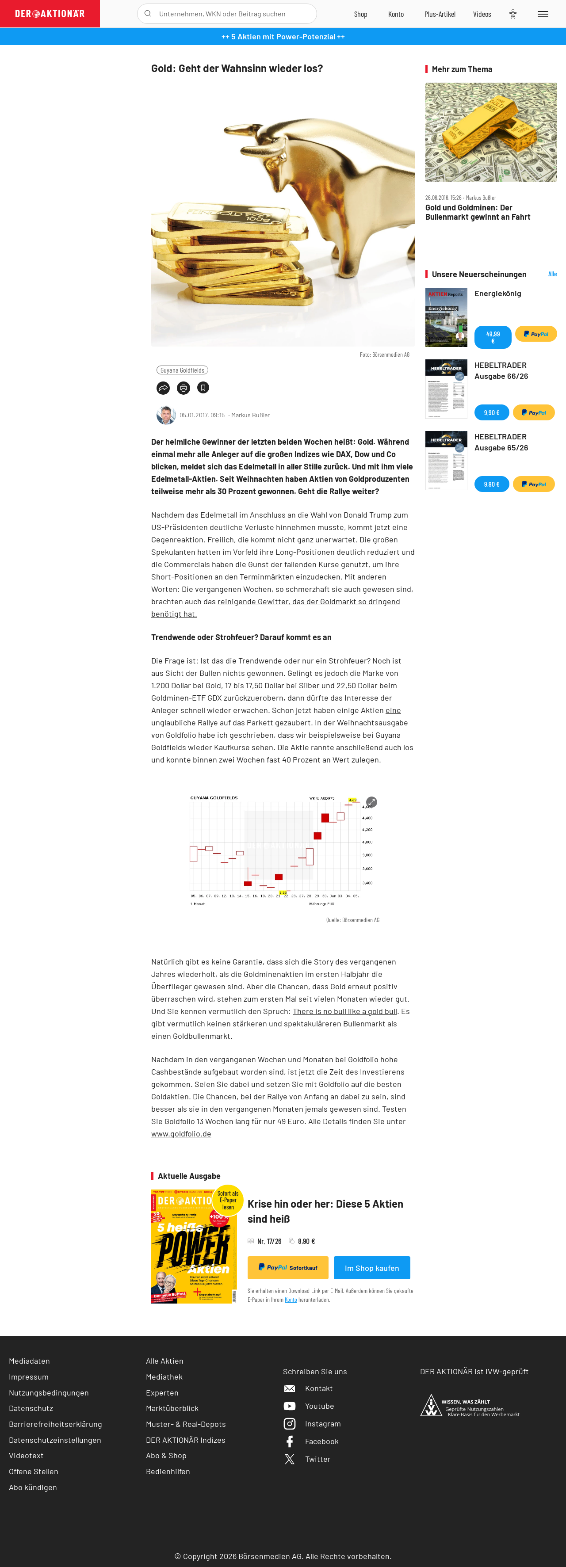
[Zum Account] (396, 13)
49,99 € (493, 337)
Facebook (311, 1441)
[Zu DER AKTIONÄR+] (440, 13)
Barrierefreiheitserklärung (55, 1424)
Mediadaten (29, 1360)
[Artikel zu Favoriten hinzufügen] (203, 387)
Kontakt (308, 1388)
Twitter (307, 1459)
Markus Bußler (250, 415)
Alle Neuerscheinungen (544, 274)
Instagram (312, 1423)
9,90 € (492, 412)
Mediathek (164, 1376)
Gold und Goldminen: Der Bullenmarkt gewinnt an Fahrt (478, 212)
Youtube (308, 1406)
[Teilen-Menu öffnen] (163, 388)
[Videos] (482, 13)
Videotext (26, 1455)
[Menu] (541, 13)
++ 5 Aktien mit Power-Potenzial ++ (283, 36)
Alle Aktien (165, 1360)
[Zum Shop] (360, 13)
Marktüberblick (172, 1408)
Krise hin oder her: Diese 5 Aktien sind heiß (325, 1211)
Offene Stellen (33, 1471)
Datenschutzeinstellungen (55, 1440)
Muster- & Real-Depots (186, 1424)
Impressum (29, 1376)
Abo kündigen (33, 1487)
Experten (162, 1392)
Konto (291, 1299)
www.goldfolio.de (181, 1133)
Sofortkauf (288, 1267)
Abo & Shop (166, 1455)
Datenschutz (31, 1408)
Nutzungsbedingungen (49, 1392)
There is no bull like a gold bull (345, 1011)
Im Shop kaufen (372, 1268)
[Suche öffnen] (148, 14)
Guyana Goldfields (182, 370)
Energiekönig (497, 293)
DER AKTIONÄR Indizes (186, 1440)
